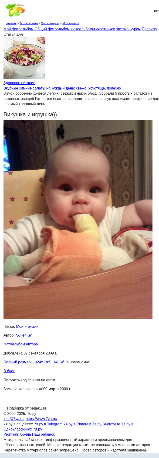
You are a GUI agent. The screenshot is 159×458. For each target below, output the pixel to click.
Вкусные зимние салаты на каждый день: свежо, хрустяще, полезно (62, 88)
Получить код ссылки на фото (29, 380)
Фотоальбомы (29, 23)
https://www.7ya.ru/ (41, 419)
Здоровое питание (19, 83)
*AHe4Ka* (24, 335)
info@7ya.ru (13, 419)
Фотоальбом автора (20, 344)
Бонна (25, 434)
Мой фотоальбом (19, 29)
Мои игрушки (70, 23)
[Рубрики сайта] (4, 10)
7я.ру (37, 429)
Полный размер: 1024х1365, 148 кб (33, 362)
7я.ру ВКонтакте (106, 424)
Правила (149, 29)
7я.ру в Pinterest (77, 424)
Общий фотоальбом (53, 29)
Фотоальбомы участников (93, 29)
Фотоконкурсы (50, 23)
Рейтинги (11, 434)
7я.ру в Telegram (48, 424)
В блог (9, 371)
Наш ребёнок (43, 434)
